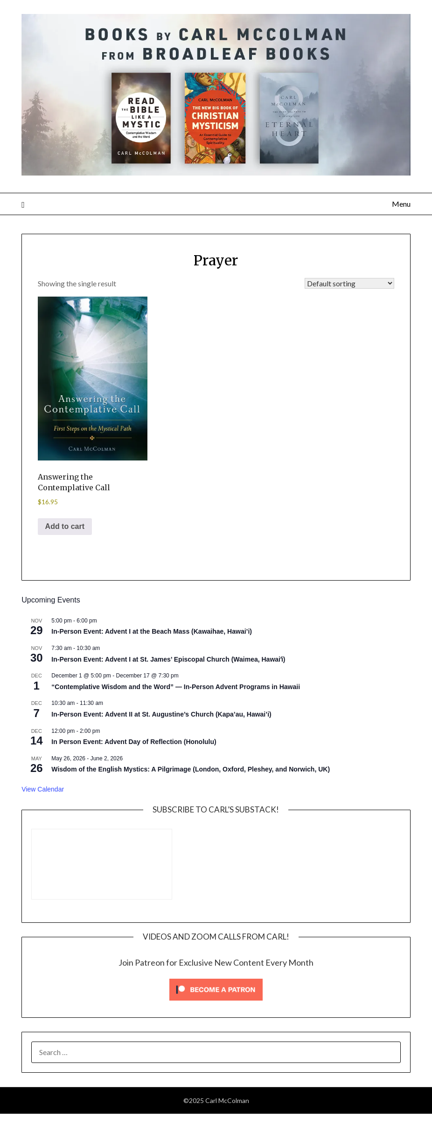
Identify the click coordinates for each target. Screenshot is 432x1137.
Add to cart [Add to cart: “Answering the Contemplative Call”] (64, 526)
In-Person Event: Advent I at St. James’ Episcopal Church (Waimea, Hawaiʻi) (168, 659)
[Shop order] (349, 283)
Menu (401, 203)
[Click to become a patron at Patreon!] (216, 1002)
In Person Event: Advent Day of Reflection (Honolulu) (133, 741)
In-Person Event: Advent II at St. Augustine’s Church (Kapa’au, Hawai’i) (161, 714)
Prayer (216, 260)
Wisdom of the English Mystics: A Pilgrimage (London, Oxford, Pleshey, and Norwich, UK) (190, 769)
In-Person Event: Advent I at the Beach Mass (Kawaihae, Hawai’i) (151, 631)
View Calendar (42, 789)
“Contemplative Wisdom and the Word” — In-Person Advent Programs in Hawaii (175, 686)
